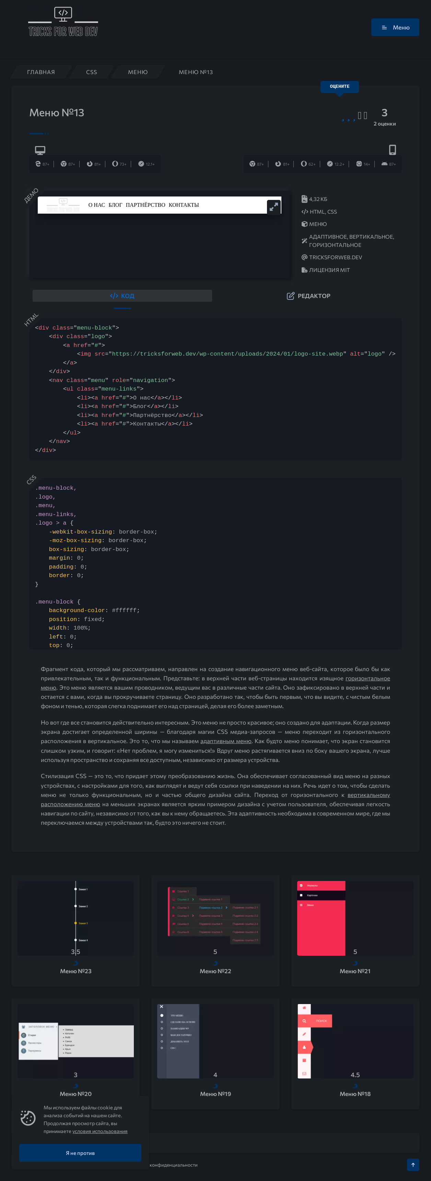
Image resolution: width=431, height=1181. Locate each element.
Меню (395, 27)
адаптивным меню (226, 739)
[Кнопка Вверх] (413, 1163)
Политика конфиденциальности (162, 1163)
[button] (122, 295)
